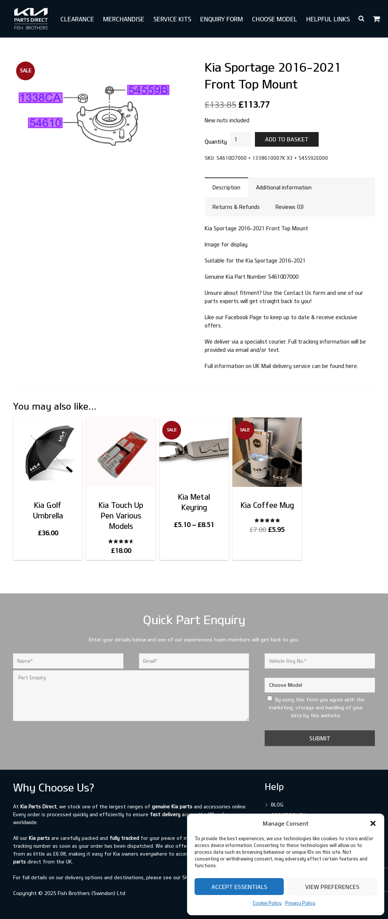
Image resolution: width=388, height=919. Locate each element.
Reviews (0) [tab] (290, 207)
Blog (277, 805)
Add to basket (287, 139)
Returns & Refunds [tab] (236, 207)
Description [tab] (226, 187)
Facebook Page (243, 317)
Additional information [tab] (284, 187)
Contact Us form (304, 293)
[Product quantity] (240, 139)
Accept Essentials (239, 886)
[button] (373, 823)
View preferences (332, 886)
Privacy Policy (300, 902)
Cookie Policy (267, 902)
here (351, 366)
